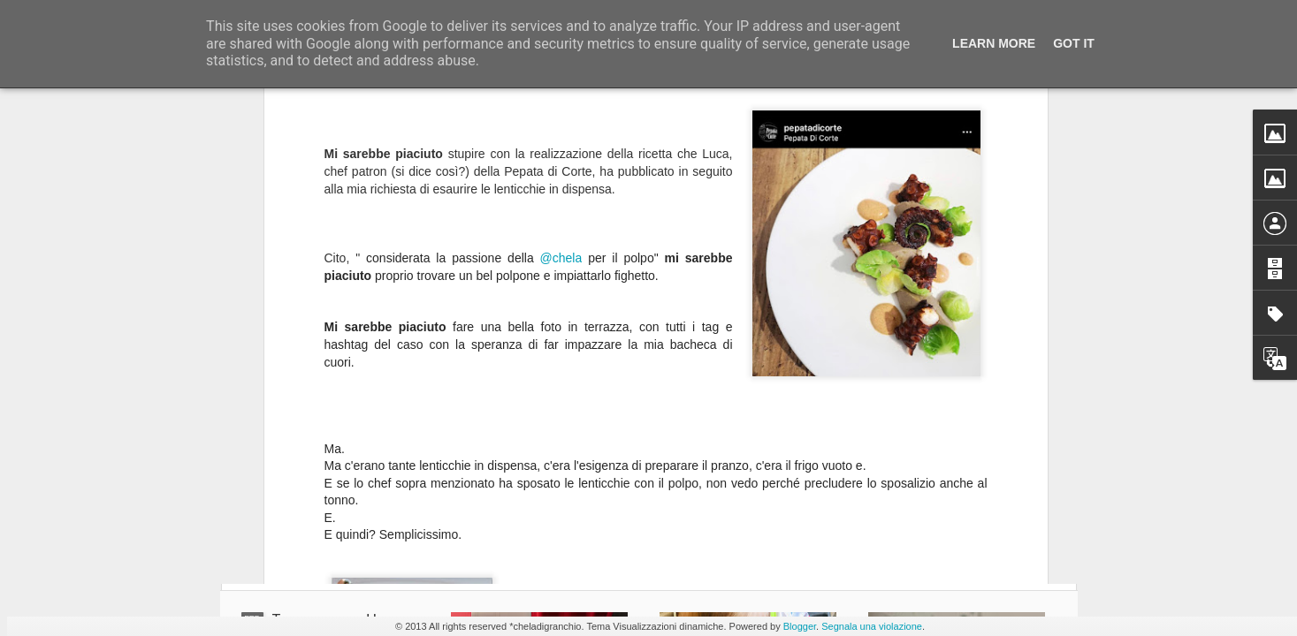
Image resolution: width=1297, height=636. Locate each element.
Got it (1074, 43)
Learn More (993, 43)
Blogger (799, 626)
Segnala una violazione (871, 626)
